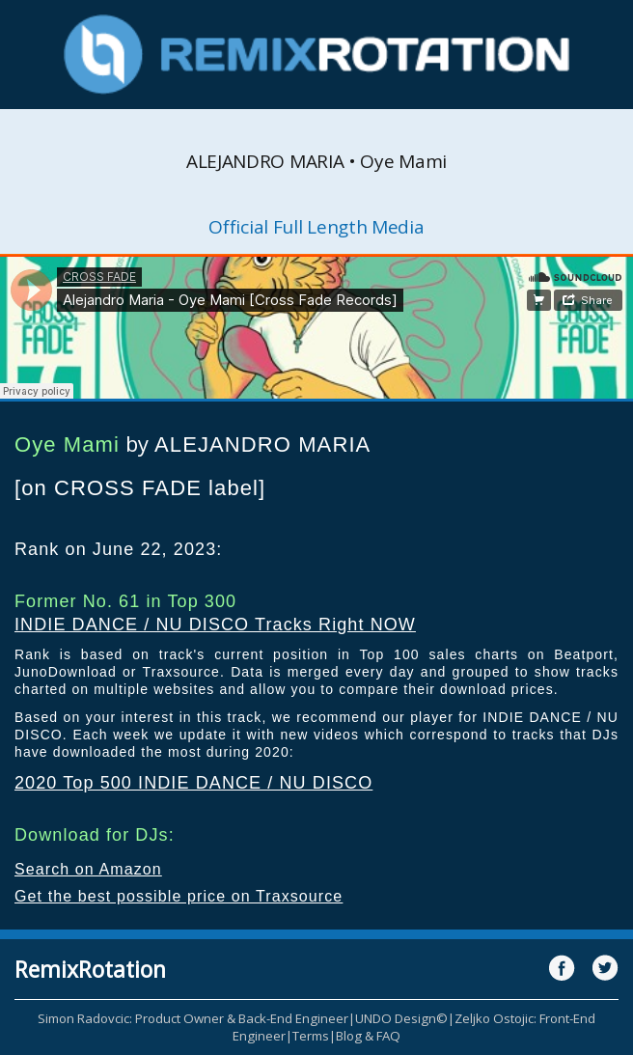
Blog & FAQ (368, 1035)
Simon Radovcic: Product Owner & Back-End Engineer (193, 1018)
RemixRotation (90, 969)
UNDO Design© (401, 1018)
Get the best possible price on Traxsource (178, 896)
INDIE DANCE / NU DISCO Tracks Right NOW (215, 624)
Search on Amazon (88, 869)
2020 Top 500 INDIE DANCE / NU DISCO (193, 782)
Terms (310, 1035)
